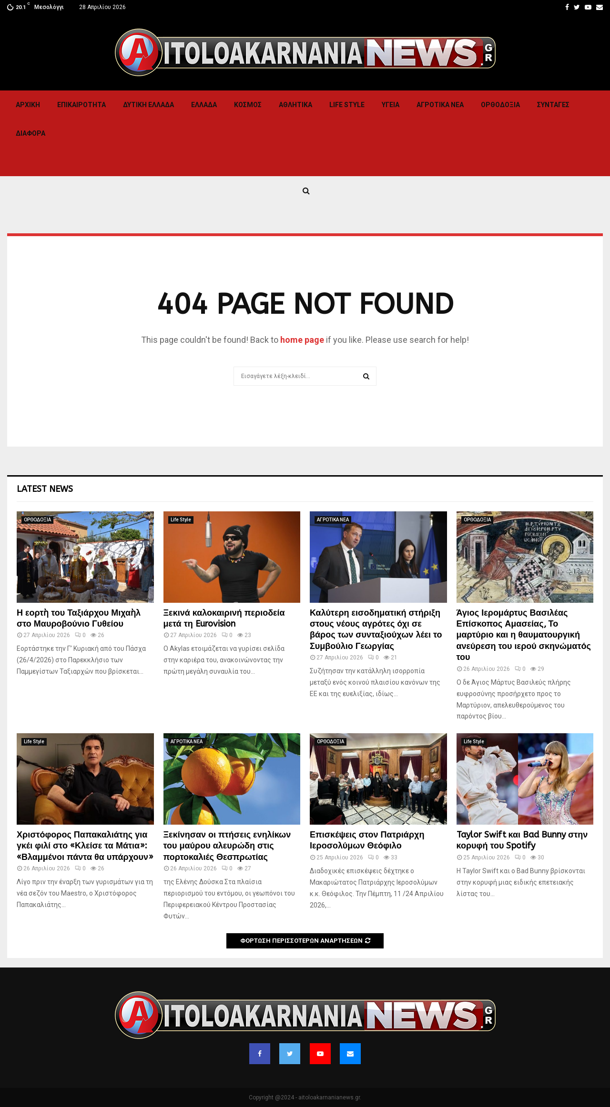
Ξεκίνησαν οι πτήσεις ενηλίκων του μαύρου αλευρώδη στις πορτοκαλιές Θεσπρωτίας (227, 845)
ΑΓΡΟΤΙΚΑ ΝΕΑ (440, 105)
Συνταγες (553, 105)
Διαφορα (30, 133)
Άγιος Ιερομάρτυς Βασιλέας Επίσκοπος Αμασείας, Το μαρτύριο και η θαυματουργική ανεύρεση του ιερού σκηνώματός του (524, 635)
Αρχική (28, 105)
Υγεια (390, 105)
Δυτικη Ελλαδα (148, 105)
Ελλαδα (204, 105)
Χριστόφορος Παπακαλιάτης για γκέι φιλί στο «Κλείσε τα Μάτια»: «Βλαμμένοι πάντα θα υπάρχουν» (85, 845)
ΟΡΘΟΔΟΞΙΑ (500, 105)
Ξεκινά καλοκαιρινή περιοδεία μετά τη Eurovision (224, 618)
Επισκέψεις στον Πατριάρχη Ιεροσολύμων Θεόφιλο (367, 840)
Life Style (347, 105)
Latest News (45, 489)
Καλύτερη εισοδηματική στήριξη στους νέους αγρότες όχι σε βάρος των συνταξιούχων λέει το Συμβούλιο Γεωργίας (376, 629)
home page (302, 340)
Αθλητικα (295, 105)
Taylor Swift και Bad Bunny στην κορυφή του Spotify (522, 840)
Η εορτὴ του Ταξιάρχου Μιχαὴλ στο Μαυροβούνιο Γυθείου (79, 618)
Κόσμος (248, 105)
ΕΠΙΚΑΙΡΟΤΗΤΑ (81, 105)
